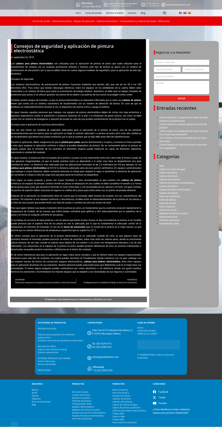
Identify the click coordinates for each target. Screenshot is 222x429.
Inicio (78, 12)
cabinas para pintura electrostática (34, 63)
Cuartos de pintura (81, 395)
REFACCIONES (44, 370)
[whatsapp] (78, 5)
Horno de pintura (120, 392)
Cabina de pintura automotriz (126, 407)
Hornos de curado (41, 21)
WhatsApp (98, 367)
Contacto (132, 12)
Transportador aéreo (82, 403)
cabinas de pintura (168, 176)
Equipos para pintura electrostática (89, 412)
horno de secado (167, 203)
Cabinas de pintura (121, 398)
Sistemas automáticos (107, 21)
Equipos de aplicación (84, 21)
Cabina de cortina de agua (124, 404)
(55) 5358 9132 (154, 6)
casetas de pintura (168, 186)
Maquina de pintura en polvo (86, 409)
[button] (164, 13)
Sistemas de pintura (169, 220)
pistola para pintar (168, 216)
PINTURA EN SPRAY (47, 346)
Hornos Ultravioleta (47, 364)
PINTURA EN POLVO (47, 328)
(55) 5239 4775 (154, 4)
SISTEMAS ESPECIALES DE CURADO (54, 358)
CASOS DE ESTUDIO (146, 330)
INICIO (140, 327)
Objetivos (36, 398)
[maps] (106, 5)
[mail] (163, 5)
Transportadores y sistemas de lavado (137, 21)
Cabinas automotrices (48, 352)
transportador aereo (169, 223)
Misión (35, 389)
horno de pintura (167, 199)
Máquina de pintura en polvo (173, 213)
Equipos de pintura (168, 193)
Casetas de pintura (121, 395)
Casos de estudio (93, 12)
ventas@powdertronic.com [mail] (178, 4)
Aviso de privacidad (41, 401)
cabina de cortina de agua (172, 169)
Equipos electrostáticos (83, 406)
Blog (143, 12)
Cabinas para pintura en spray (52, 349)
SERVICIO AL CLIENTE (147, 333)
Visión (34, 392)
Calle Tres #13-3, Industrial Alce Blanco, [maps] (122, 4)
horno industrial (167, 206)
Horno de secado (80, 392)
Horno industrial (120, 389)
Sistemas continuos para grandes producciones (60, 340)
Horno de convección (169, 196)
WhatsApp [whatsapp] (86, 3)
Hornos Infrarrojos (46, 361)
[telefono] (143, 5)
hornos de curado (168, 210)
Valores (35, 395)
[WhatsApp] (89, 368)
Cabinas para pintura (62, 21)
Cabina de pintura (168, 172)
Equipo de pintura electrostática (175, 189)
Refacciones (164, 21)
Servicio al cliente (114, 12)
